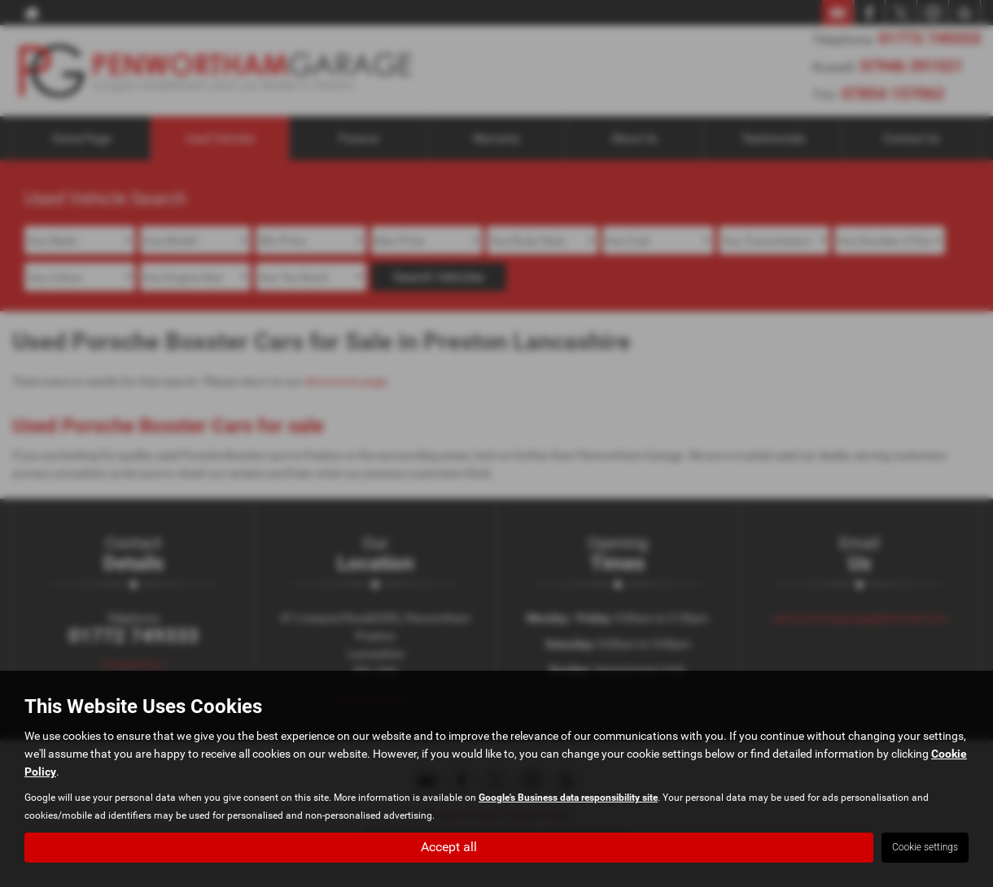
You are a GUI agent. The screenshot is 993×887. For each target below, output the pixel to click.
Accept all (449, 846)
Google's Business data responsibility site (568, 797)
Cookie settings (925, 847)
